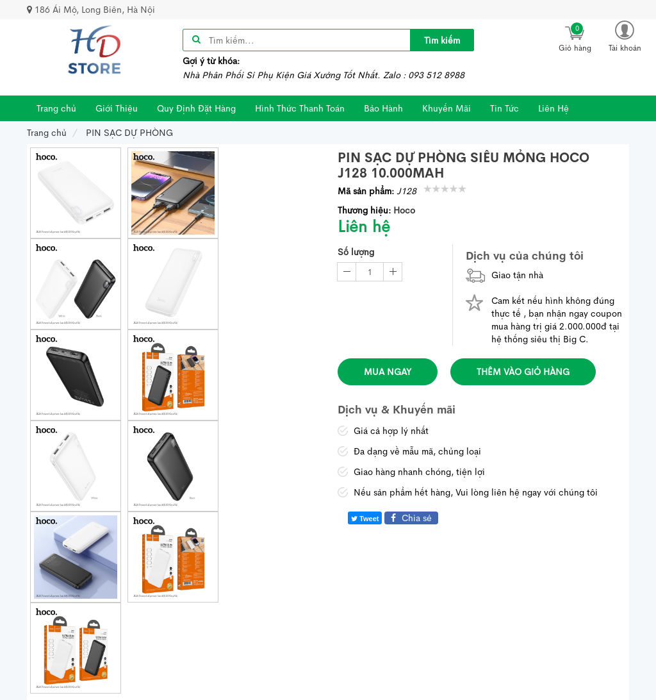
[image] (95, 49)
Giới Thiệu (116, 108)
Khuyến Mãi (446, 108)
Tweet (365, 518)
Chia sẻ (411, 518)
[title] (442, 40)
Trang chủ (56, 108)
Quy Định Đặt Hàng (196, 108)
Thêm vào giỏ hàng (523, 372)
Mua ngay (387, 372)
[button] (624, 35)
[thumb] (75, 192)
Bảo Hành (383, 108)
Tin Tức (504, 108)
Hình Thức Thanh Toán (300, 108)
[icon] (574, 36)
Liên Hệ (553, 108)
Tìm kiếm (442, 40)
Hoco (404, 210)
